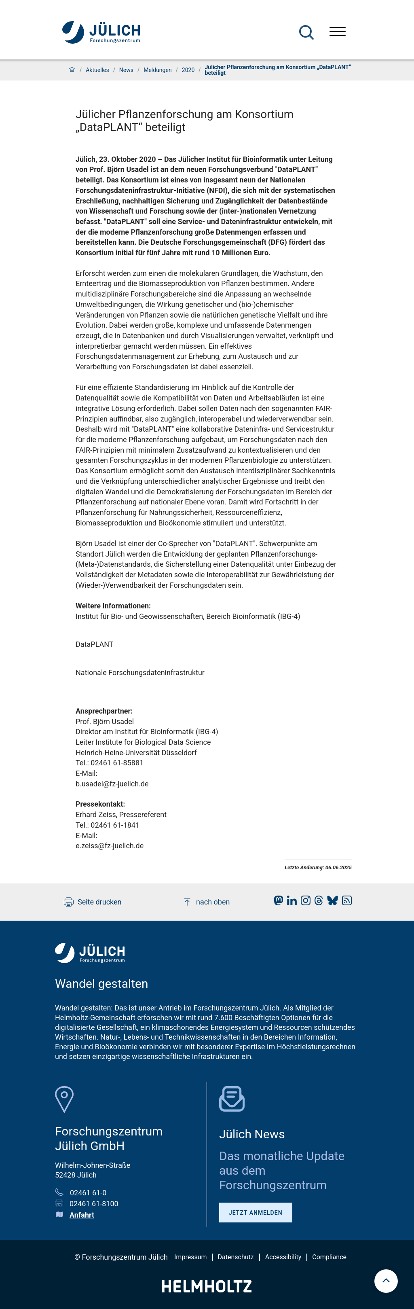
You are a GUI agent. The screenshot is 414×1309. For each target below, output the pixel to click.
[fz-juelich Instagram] (303, 902)
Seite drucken (93, 902)
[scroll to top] (386, 1281)
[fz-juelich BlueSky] (330, 902)
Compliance (329, 1257)
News (126, 70)
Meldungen (157, 70)
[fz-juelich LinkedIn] (290, 902)
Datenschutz (236, 1257)
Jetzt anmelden (256, 1212)
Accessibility (283, 1257)
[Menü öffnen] (337, 32)
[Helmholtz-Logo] (206, 1290)
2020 (188, 70)
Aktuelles (97, 70)
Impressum (190, 1257)
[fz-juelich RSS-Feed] (345, 902)
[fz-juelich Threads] (316, 902)
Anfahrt (82, 1215)
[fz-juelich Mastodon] (276, 902)
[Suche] (306, 32)
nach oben (206, 902)
